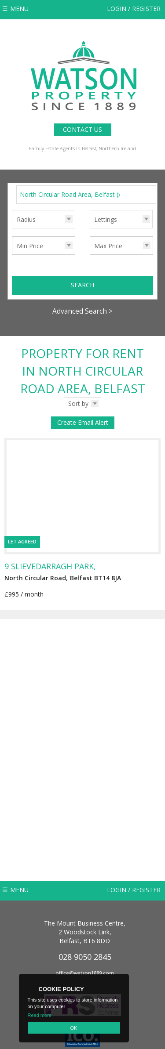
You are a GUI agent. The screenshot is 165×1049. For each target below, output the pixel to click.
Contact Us (82, 129)
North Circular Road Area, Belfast (72, 194)
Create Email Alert (82, 422)
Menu (19, 8)
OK (73, 1028)
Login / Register (134, 8)
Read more (39, 1015)
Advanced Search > (82, 311)
